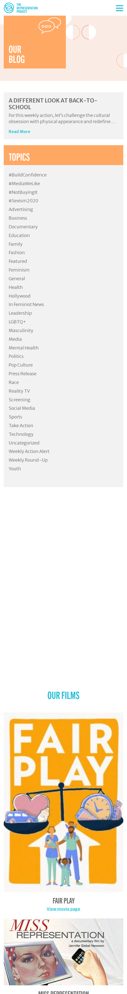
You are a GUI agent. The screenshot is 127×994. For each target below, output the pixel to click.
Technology (21, 434)
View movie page (63, 908)
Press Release (23, 374)
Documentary (23, 227)
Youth (15, 469)
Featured (18, 261)
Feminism (19, 270)
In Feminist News (26, 304)
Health (16, 287)
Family (16, 244)
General (17, 278)
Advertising (21, 209)
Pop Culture (21, 365)
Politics (16, 356)
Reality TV (19, 391)
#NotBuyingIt (23, 192)
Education (19, 235)
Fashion (17, 252)
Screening (19, 400)
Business (18, 218)
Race (14, 382)
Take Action (21, 425)
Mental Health (24, 348)
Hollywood (20, 296)
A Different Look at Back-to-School (53, 103)
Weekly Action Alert (29, 451)
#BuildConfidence (28, 175)
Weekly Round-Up (28, 460)
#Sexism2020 (23, 201)
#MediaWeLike (24, 183)
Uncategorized (24, 443)
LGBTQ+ (17, 322)
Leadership (20, 313)
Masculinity (21, 330)
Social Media (22, 408)
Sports (15, 417)
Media (15, 339)
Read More (19, 131)
